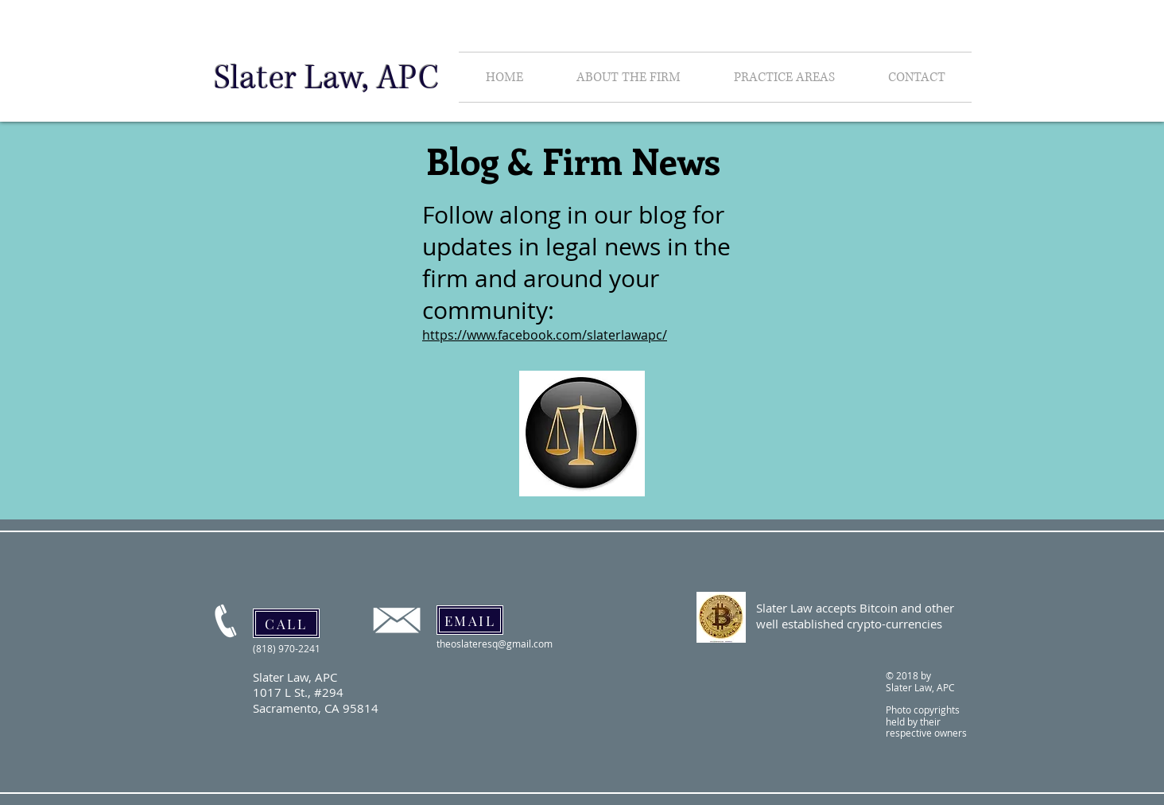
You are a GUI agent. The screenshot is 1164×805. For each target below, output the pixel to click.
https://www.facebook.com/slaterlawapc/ (544, 335)
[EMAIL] (469, 620)
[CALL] (286, 623)
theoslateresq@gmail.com (494, 643)
